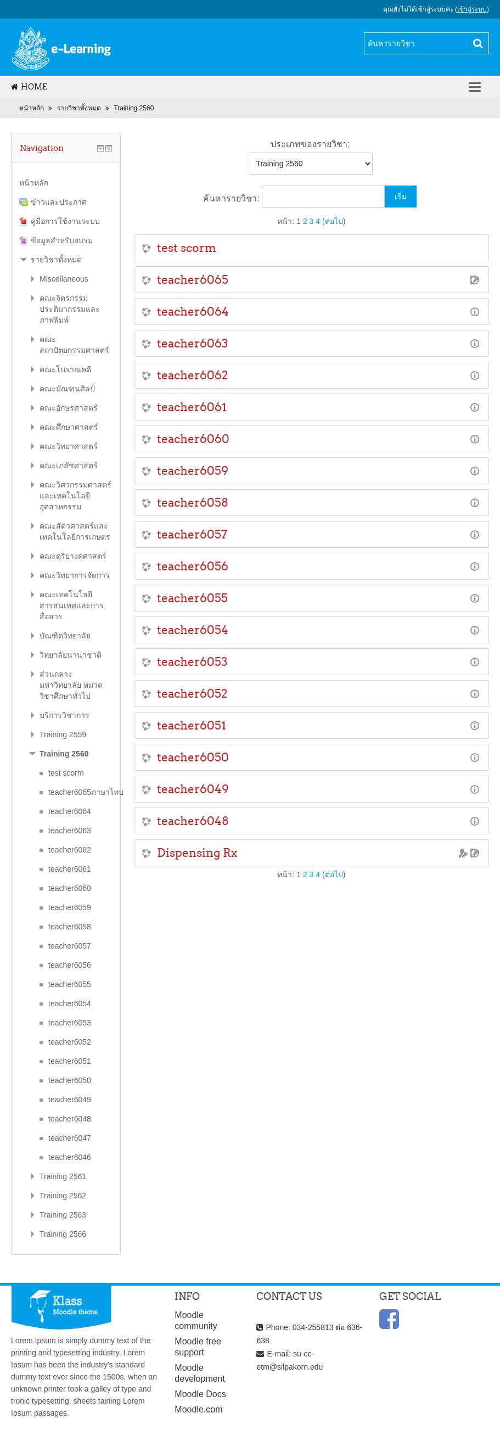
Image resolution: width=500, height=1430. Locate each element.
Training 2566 (63, 1234)
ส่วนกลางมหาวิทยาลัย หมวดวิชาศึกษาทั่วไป (71, 685)
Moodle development (200, 1373)
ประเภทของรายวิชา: (310, 144)
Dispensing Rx (197, 852)
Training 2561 (63, 1176)
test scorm (186, 247)
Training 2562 (63, 1195)
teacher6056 (192, 566)
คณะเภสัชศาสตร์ (69, 465)
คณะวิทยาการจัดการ (75, 575)
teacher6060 (193, 438)
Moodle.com (198, 1409)
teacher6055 (192, 598)
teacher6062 (192, 375)
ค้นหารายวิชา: (232, 198)
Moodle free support (198, 1347)
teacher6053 (192, 661)
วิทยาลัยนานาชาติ (71, 654)
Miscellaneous (64, 278)
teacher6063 (192, 343)
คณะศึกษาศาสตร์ (69, 427)
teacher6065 (192, 279)
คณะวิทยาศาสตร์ (69, 446)
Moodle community (196, 1320)
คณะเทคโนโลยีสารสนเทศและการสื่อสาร (72, 605)
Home (29, 87)
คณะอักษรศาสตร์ (69, 407)
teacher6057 (192, 534)
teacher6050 (193, 757)
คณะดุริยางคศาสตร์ (73, 556)
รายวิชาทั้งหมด (79, 108)
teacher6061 (192, 407)
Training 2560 (134, 108)
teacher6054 (192, 630)
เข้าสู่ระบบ (472, 9)
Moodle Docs (200, 1394)
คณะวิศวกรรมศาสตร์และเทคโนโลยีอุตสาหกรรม (75, 495)
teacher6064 (193, 311)
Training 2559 (63, 734)
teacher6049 (193, 789)
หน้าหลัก (31, 108)
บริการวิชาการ (64, 715)
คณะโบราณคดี (65, 369)
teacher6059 (192, 470)
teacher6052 (192, 693)
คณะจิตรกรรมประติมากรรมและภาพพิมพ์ (70, 309)
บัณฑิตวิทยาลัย (65, 635)
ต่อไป (334, 221)
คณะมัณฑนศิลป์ (67, 388)
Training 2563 (63, 1214)
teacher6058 (192, 502)
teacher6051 (191, 725)
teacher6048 (193, 821)
